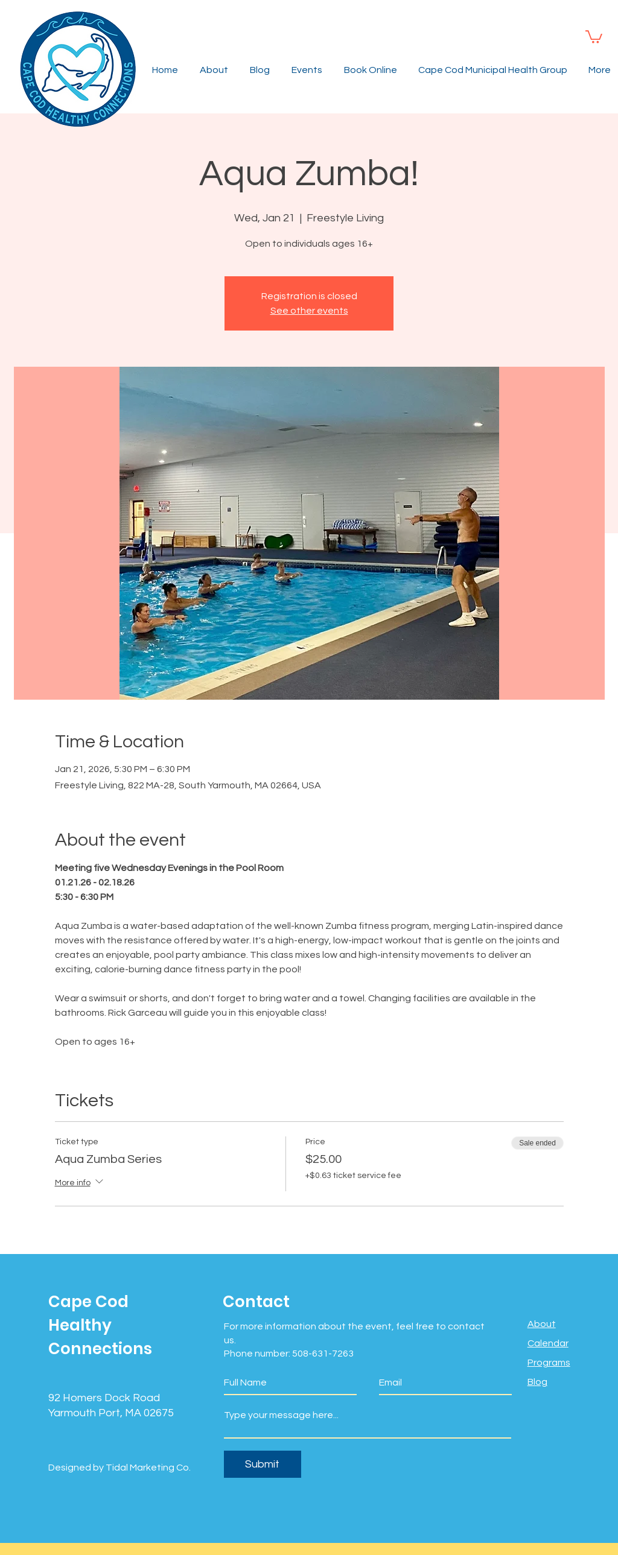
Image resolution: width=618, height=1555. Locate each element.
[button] (593, 36)
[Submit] (262, 1464)
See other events (309, 310)
